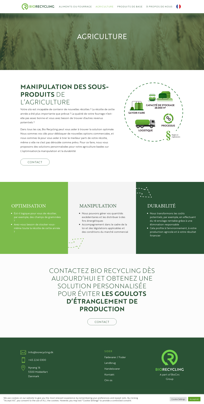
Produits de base (130, 7)
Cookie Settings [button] (178, 399)
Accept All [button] (194, 399)
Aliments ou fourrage (75, 7)
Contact (35, 162)
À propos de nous (159, 7)
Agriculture (104, 7)
